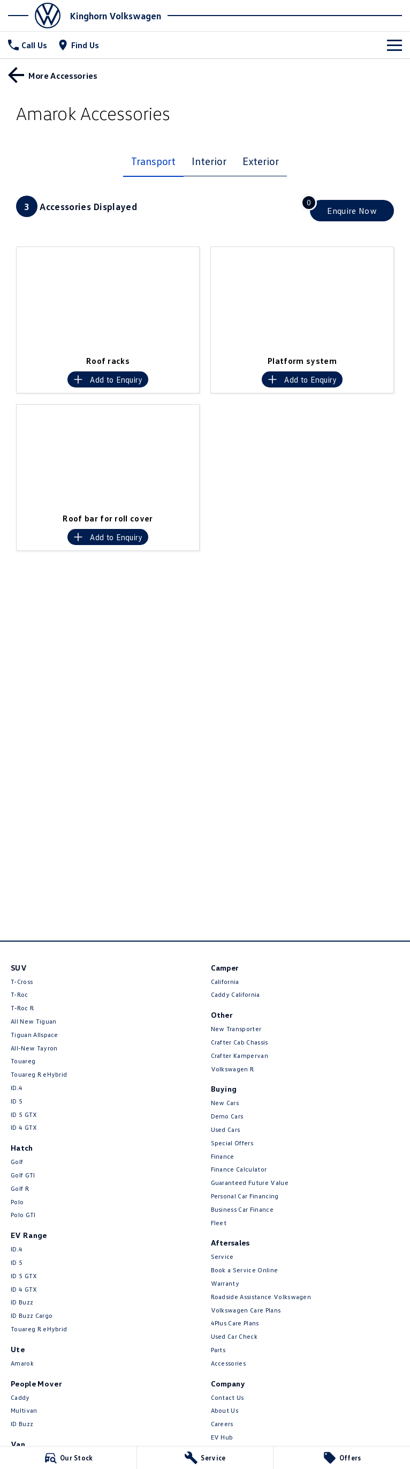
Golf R (20, 1188)
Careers (222, 1424)
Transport (153, 160)
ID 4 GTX (24, 1127)
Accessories (228, 1363)
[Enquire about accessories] (352, 210)
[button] (108, 298)
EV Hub (222, 1437)
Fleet (219, 1223)
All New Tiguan (33, 1021)
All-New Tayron (34, 1048)
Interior (209, 160)
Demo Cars (227, 1116)
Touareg (23, 1061)
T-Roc (19, 994)
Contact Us (227, 1397)
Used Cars (225, 1129)
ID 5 (16, 1101)
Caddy (20, 1397)
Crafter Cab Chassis (239, 1042)
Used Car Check (234, 1336)
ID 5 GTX (24, 1114)
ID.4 (16, 1088)
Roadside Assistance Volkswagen (261, 1297)
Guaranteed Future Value (249, 1183)
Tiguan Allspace (34, 1035)
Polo (17, 1202)
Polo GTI (23, 1215)
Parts (218, 1350)
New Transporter (236, 1029)
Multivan (24, 1410)
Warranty (225, 1283)
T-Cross (22, 982)
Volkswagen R (232, 1069)
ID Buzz (22, 1302)
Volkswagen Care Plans (246, 1310)
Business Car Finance (242, 1209)
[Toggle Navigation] (394, 45)
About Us (225, 1410)
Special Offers (232, 1143)
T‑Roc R (22, 1008)
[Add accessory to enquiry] (107, 379)
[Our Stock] (68, 1457)
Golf (17, 1162)
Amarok (22, 1363)
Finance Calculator (239, 1169)
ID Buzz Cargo (31, 1315)
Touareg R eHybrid (39, 1074)
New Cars (225, 1103)
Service (222, 1256)
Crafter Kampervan (239, 1056)
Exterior (260, 160)
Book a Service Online (244, 1270)
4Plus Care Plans (235, 1323)
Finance (222, 1156)
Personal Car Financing (245, 1196)
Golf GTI (23, 1175)
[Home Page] (37, 15)
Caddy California (235, 994)
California (225, 982)
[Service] (205, 1457)
